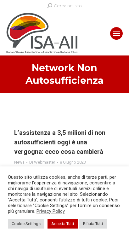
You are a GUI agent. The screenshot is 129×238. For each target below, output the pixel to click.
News (19, 162)
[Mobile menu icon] (116, 33)
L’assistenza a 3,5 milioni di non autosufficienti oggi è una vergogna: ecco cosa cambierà (59, 142)
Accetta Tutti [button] (62, 223)
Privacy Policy (50, 211)
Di (42, 162)
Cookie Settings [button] (26, 223)
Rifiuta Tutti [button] (93, 223)
